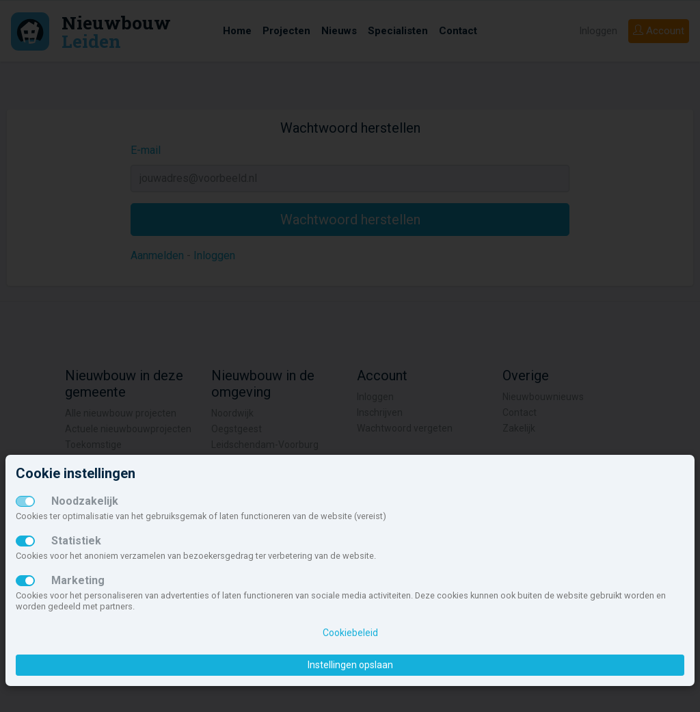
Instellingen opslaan (350, 664)
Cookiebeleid (350, 632)
